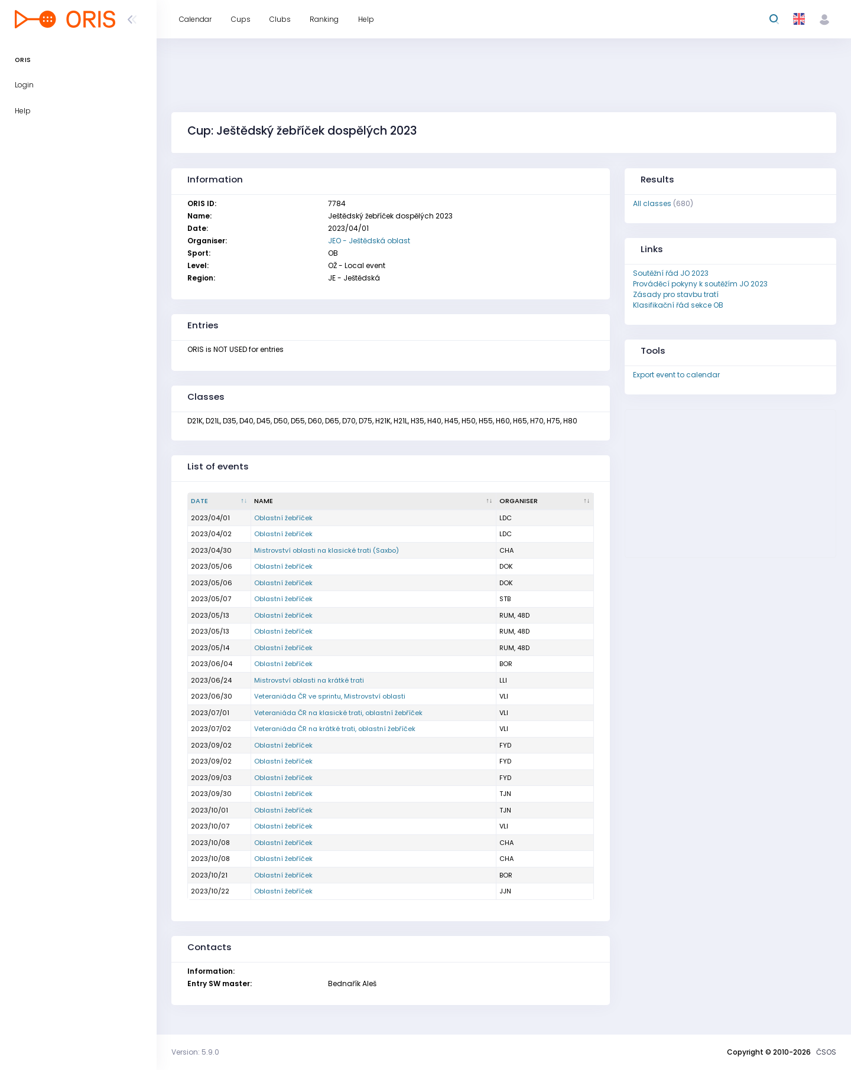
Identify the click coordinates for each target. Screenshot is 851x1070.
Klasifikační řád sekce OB (678, 305)
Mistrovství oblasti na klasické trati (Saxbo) (326, 550)
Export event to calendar (676, 375)
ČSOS (826, 1052)
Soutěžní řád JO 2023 (671, 273)
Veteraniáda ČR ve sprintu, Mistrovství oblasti (329, 696)
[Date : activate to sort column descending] (219, 501)
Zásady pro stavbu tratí (676, 294)
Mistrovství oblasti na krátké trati (309, 680)
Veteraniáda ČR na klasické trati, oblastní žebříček (338, 712)
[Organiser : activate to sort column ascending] (545, 501)
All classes (652, 203)
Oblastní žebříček (283, 518)
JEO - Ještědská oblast (369, 241)
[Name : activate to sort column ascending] (373, 501)
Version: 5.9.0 (195, 1052)
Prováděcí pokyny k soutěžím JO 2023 (700, 284)
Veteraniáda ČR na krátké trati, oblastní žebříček (334, 728)
